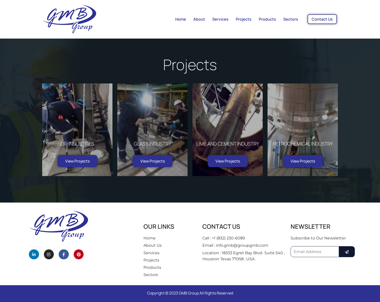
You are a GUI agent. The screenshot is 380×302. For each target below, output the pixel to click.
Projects (244, 19)
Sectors (290, 19)
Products (267, 19)
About (199, 19)
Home (180, 19)
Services (220, 19)
